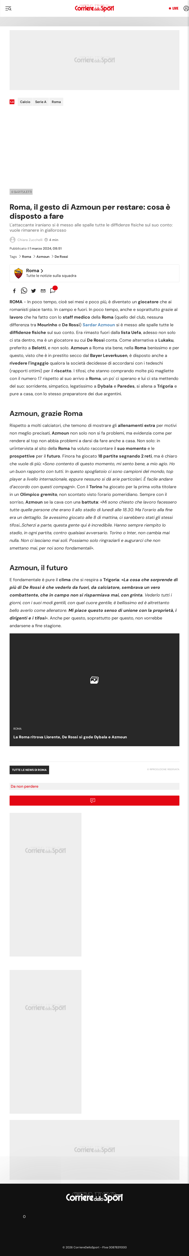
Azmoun (41, 256)
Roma (56, 102)
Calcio (25, 102)
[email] (43, 291)
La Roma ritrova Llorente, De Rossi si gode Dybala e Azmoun (70, 737)
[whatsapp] (24, 291)
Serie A (40, 102)
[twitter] (33, 291)
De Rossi (60, 256)
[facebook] (14, 291)
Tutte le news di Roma (29, 770)
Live (175, 8)
